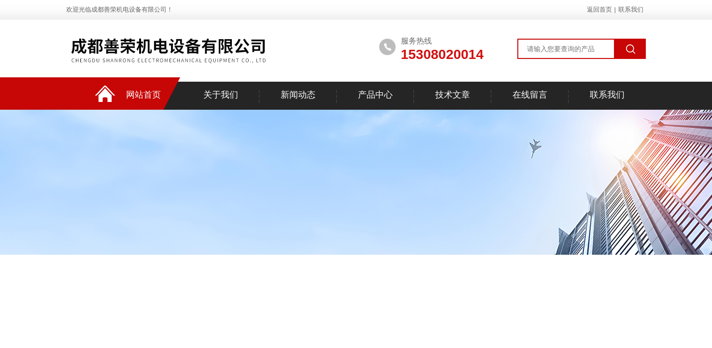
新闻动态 (298, 95)
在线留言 (530, 95)
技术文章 (452, 95)
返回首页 (599, 9)
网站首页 (143, 95)
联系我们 (630, 9)
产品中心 (375, 95)
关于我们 (220, 95)
